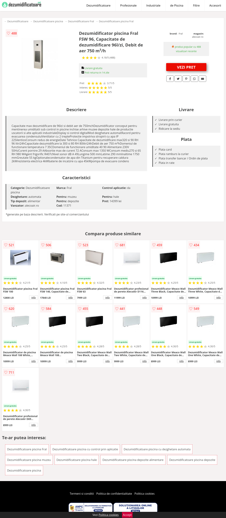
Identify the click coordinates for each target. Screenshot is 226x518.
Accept (127, 515)
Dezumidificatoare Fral (81, 21)
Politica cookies (145, 494)
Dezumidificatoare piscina (48, 21)
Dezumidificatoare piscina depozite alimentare (132, 460)
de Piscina (176, 5)
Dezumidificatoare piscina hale (76, 460)
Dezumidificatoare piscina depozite (192, 460)
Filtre (196, 5)
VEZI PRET (186, 67)
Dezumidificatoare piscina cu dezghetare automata (157, 449)
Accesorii (215, 5)
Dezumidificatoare (98, 5)
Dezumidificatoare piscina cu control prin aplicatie (85, 449)
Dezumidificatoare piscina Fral (116, 21)
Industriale (153, 5)
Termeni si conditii (82, 494)
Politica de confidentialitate (114, 494)
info (33, 297)
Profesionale (128, 5)
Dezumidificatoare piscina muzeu (29, 460)
